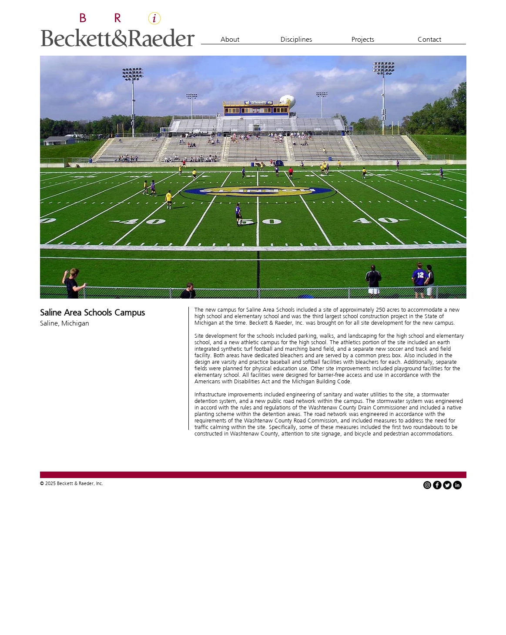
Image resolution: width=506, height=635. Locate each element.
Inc (99, 483)
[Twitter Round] (447, 485)
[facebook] (437, 485)
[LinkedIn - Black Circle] (457, 485)
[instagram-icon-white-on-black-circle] (427, 485)
